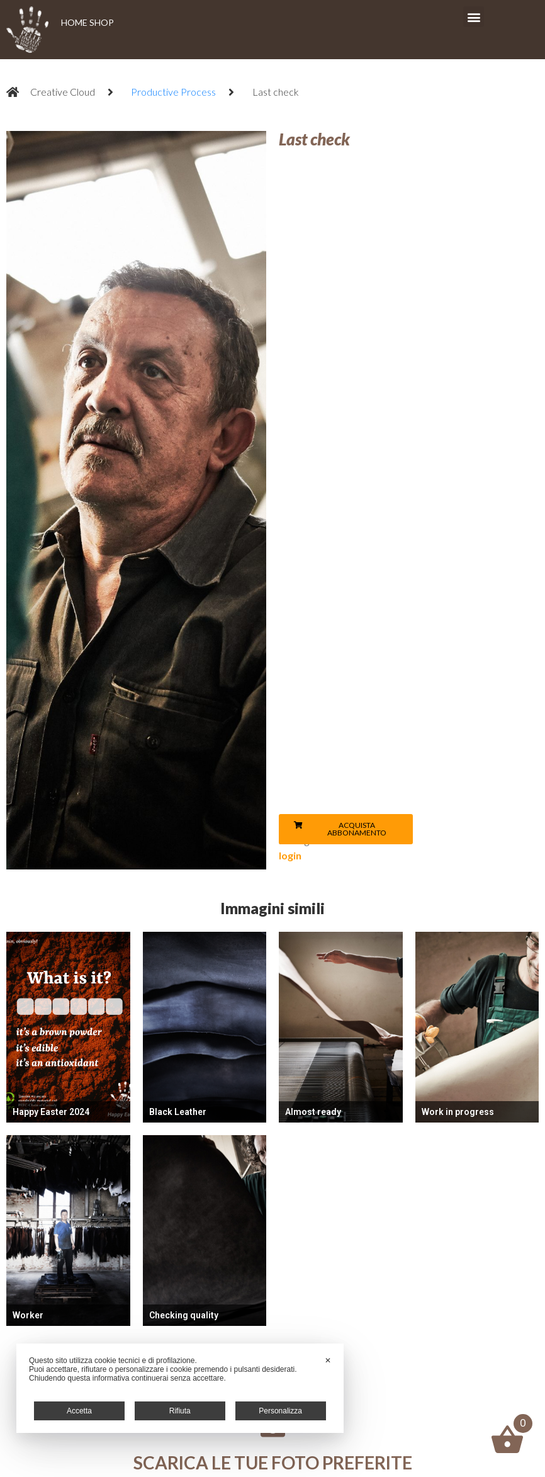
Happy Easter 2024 (51, 1112)
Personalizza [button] (280, 1410)
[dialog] (180, 1388)
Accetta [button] (79, 1410)
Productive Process (173, 92)
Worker (28, 1315)
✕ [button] (328, 1360)
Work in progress (458, 1112)
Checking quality (183, 1315)
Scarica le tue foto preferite (272, 1462)
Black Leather (177, 1112)
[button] (473, 16)
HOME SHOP (87, 22)
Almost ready (313, 1112)
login (290, 855)
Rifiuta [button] (180, 1410)
